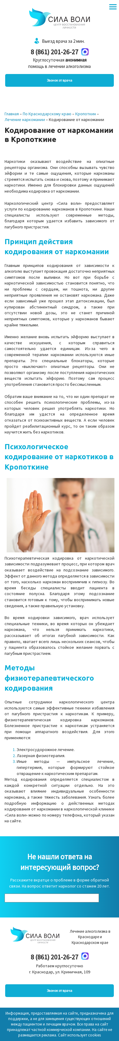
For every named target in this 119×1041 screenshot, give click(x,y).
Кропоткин (85, 113)
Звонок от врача (59, 80)
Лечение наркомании (25, 119)
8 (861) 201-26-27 (54, 52)
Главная (12, 113)
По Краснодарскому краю (47, 113)
